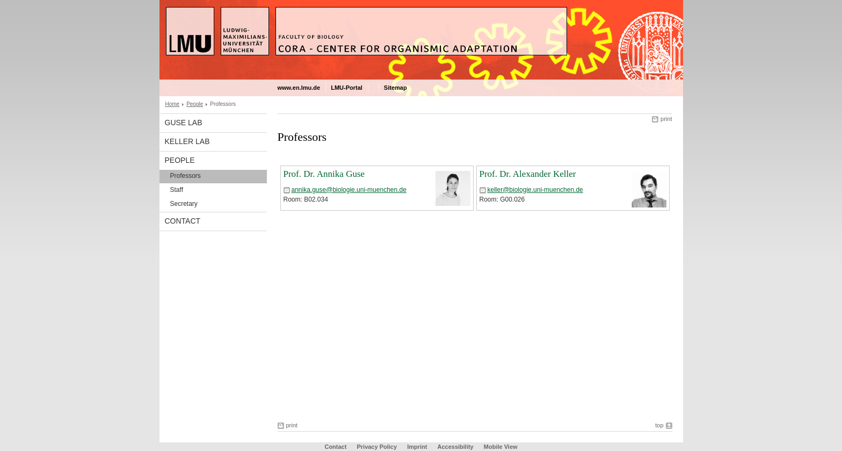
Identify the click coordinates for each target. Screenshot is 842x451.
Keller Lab (187, 141)
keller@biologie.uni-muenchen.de (535, 190)
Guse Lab (183, 122)
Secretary (184, 203)
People (194, 104)
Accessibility (456, 446)
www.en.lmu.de (299, 87)
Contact (183, 221)
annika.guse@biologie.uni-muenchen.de (349, 190)
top (659, 425)
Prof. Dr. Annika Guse (324, 174)
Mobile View (501, 446)
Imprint (417, 446)
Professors (185, 176)
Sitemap (395, 87)
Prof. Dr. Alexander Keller (528, 174)
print (666, 119)
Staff (176, 190)
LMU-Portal (346, 87)
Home (172, 104)
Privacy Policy (377, 446)
